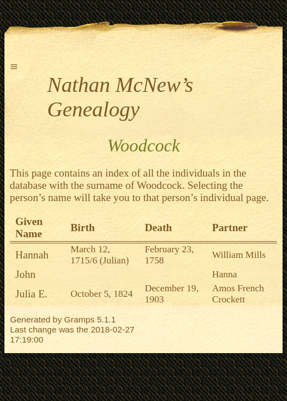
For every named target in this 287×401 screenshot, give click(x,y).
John (26, 274)
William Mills (239, 255)
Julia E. (32, 294)
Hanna (224, 274)
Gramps (79, 319)
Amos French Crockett (238, 294)
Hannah (32, 255)
